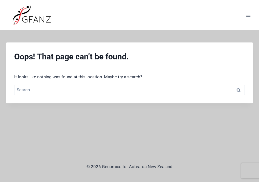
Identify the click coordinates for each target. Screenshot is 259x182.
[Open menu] (248, 15)
